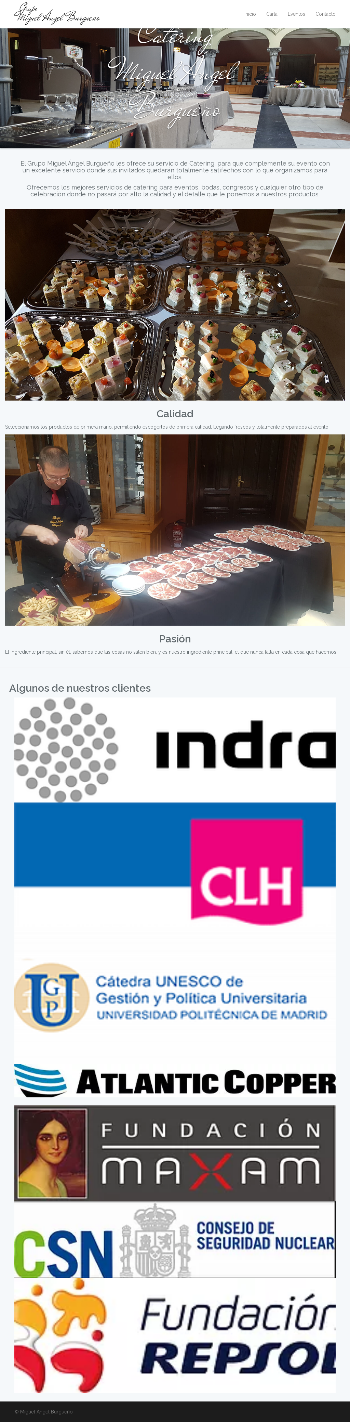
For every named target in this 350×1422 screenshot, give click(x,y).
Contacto (325, 14)
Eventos (296, 14)
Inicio (250, 14)
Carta (272, 14)
